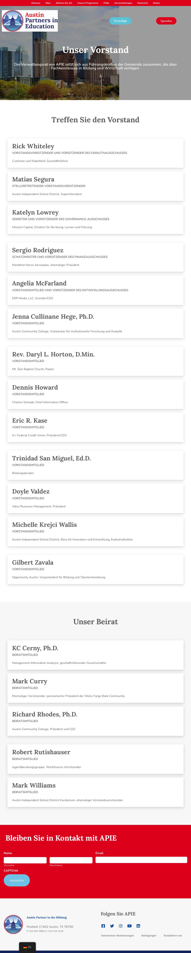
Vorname (9, 865)
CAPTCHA (11, 871)
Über (48, 2)
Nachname (56, 865)
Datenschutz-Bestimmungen (117, 930)
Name (9, 853)
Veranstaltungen (123, 2)
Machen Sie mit (64, 2)
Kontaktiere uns (173, 930)
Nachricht (142, 2)
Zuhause (35, 2)
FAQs (106, 2)
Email (101, 853)
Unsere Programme (87, 2)
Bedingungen (148, 930)
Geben (156, 2)
